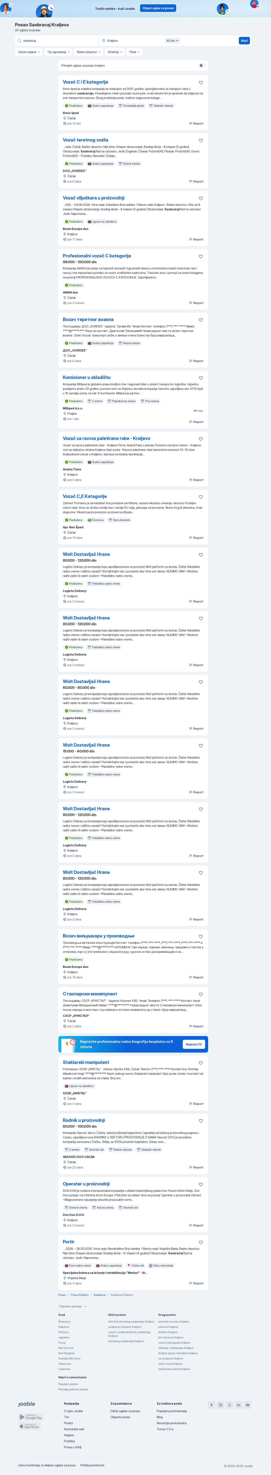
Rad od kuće (65, 1347)
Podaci (68, 1423)
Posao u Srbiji (72, 1447)
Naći (244, 41)
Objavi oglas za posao (158, 8)
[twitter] (229, 1405)
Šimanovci (64, 1321)
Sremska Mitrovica (69, 1358)
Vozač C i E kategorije (85, 82)
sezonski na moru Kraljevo (173, 1321)
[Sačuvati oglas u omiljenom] (201, 83)
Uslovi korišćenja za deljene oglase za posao (47, 1465)
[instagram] (220, 1405)
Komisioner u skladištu (87, 377)
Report (196, 123)
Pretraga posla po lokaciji (73, 1389)
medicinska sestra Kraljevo (174, 1369)
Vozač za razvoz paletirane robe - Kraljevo (106, 438)
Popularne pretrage (73, 1306)
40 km (173, 40)
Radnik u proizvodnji (84, 1120)
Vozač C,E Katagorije (85, 496)
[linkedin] (238, 1405)
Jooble (248, 1466)
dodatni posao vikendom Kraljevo (178, 1353)
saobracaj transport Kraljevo (125, 1326)
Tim (66, 1417)
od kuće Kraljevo (168, 1326)
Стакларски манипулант (90, 994)
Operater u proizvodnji (86, 1184)
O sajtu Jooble (73, 1411)
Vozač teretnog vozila (85, 140)
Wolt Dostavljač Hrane (86, 554)
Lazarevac (64, 1369)
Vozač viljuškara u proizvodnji (94, 198)
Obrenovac (64, 1363)
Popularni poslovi (68, 1384)
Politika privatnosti (92, 1465)
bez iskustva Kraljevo (170, 1337)
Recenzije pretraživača (172, 1423)
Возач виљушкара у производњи (98, 936)
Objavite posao (120, 1417)
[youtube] (247, 1405)
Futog (61, 1342)
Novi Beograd (66, 1353)
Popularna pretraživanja (172, 1411)
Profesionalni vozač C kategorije (97, 256)
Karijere (69, 1435)
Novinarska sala (74, 1429)
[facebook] (211, 1405)
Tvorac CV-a (165, 1429)
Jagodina (63, 1337)
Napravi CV (194, 1044)
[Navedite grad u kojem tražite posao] (140, 40)
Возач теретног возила (88, 319)
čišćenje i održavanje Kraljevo (175, 1347)
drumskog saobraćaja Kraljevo (126, 1341)
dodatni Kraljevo (168, 1332)
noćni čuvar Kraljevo (170, 1363)
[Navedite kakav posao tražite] (56, 40)
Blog (160, 1417)
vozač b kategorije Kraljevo (174, 1342)
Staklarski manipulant (86, 1062)
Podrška (69, 1441)
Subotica (63, 1326)
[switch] (202, 65)
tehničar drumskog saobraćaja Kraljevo (131, 1321)
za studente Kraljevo (170, 1358)
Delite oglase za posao (125, 1411)
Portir (69, 1242)
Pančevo (63, 1332)
